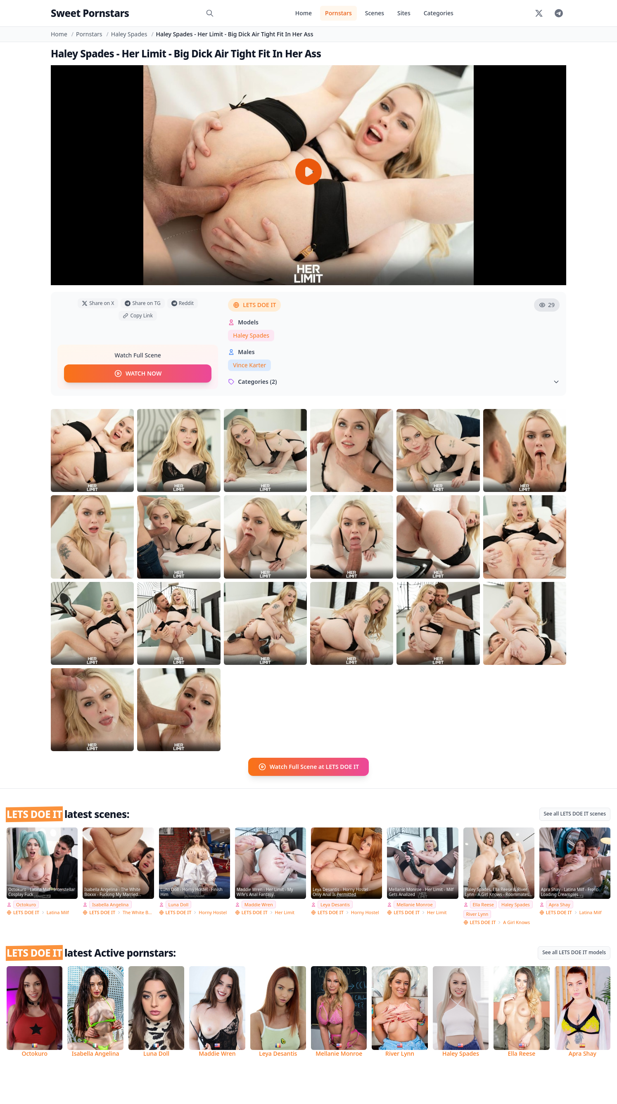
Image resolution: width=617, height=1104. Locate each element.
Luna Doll (178, 904)
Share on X (98, 303)
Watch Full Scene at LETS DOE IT (308, 767)
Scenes (374, 13)
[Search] (209, 13)
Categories (438, 13)
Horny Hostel (213, 912)
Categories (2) (394, 381)
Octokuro (26, 904)
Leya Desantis (335, 904)
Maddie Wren (258, 904)
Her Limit (284, 912)
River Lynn (477, 914)
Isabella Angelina (110, 904)
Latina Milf (58, 912)
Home (303, 13)
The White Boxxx (138, 912)
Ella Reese (483, 904)
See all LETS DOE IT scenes (575, 813)
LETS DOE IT (254, 305)
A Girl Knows (516, 922)
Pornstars (338, 13)
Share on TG (142, 303)
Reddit (182, 303)
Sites (404, 13)
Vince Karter (249, 365)
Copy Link (137, 315)
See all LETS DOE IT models (574, 952)
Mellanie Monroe (414, 904)
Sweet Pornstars (90, 13)
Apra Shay (559, 904)
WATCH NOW (137, 373)
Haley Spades (129, 34)
